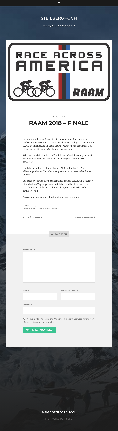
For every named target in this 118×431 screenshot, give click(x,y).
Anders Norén (65, 419)
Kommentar (29, 249)
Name (26, 290)
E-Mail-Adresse (70, 290)
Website (27, 304)
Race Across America (48, 208)
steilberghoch (59, 18)
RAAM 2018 (30, 205)
